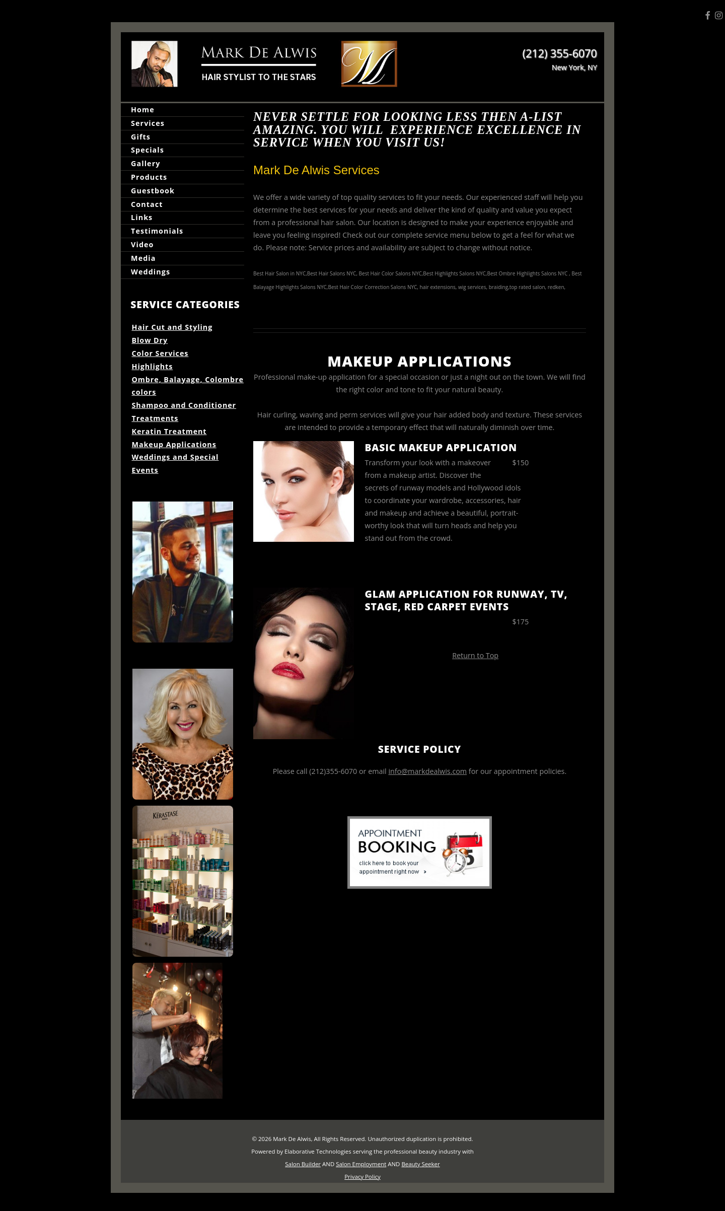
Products (149, 177)
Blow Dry (150, 340)
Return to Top (475, 655)
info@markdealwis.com (427, 771)
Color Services (160, 353)
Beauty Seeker (420, 1164)
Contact (147, 204)
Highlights (152, 366)
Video (142, 244)
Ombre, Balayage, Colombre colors (188, 386)
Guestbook (153, 190)
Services (148, 123)
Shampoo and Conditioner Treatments (184, 411)
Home (143, 109)
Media (143, 258)
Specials (147, 150)
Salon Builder (303, 1164)
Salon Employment (361, 1164)
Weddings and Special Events (175, 463)
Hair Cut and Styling (172, 327)
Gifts (141, 136)
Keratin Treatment (169, 431)
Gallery (145, 163)
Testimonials (157, 231)
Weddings (150, 271)
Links (142, 218)
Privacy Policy (362, 1176)
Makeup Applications (174, 444)
